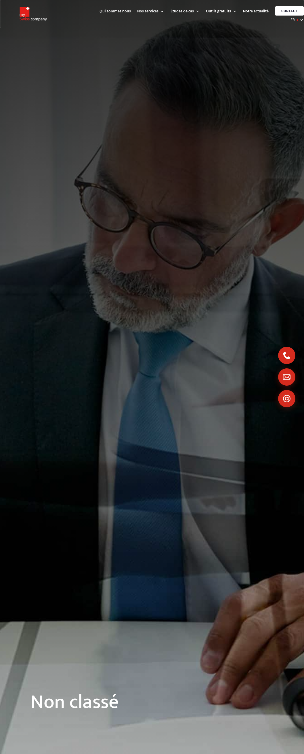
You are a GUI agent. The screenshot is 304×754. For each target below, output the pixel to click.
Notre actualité (256, 11)
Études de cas (182, 11)
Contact (289, 11)
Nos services (147, 11)
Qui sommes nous (115, 11)
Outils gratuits (218, 11)
